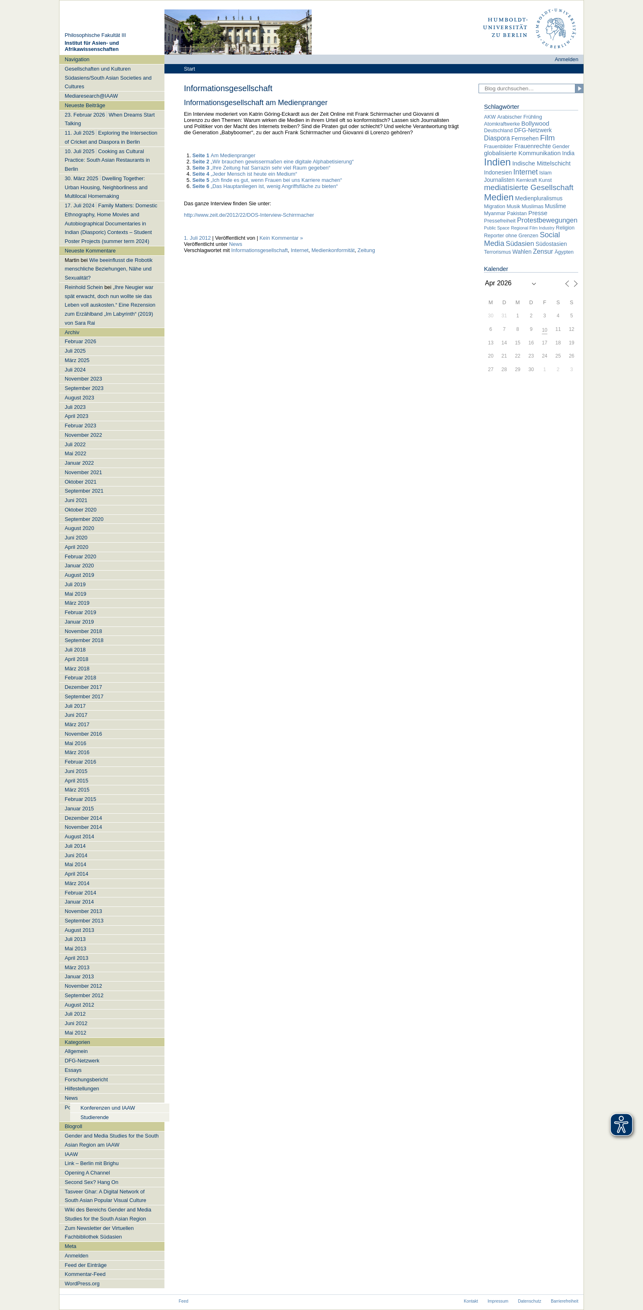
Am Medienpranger (223, 155)
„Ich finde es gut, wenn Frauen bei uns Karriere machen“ (267, 180)
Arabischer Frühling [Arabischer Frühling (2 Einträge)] (519, 117)
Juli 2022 (75, 444)
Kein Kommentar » (281, 238)
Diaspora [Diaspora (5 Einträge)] (497, 138)
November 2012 (83, 986)
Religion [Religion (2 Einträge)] (565, 228)
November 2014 (83, 827)
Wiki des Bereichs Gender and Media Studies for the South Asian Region (108, 1214)
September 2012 (84, 995)
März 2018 (77, 668)
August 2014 (79, 836)
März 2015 (77, 790)
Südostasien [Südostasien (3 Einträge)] (551, 244)
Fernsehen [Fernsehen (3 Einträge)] (524, 138)
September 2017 (84, 696)
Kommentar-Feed (85, 1274)
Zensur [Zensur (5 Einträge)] (543, 251)
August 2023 (79, 398)
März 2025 (77, 360)
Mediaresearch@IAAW (91, 96)
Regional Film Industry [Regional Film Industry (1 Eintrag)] (532, 227)
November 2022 (83, 435)
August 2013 (79, 930)
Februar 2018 (80, 678)
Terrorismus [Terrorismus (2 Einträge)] (497, 252)
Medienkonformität (332, 250)
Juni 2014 (76, 855)
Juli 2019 (75, 584)
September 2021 (84, 491)
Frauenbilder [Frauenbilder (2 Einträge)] (498, 146)
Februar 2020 (80, 556)
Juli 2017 (75, 706)
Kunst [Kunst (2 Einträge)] (545, 180)
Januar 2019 (79, 622)
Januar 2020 (79, 565)
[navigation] (111, 671)
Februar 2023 (80, 425)
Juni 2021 (76, 500)
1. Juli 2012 (197, 238)
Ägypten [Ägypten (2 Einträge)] (563, 252)
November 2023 (83, 379)
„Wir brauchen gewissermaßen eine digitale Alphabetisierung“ (272, 161)
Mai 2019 (76, 594)
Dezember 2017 (83, 687)
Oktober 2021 (81, 482)
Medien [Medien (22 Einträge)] (498, 197)
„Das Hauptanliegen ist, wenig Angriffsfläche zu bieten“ (265, 186)
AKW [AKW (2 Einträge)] (490, 117)
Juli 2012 (75, 1014)
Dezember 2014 (83, 818)
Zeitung (366, 250)
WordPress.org (82, 1283)
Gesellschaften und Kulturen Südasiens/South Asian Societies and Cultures (108, 78)
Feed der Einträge (86, 1265)
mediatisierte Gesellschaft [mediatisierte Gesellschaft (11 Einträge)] (528, 187)
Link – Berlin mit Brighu (92, 1163)
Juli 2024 (75, 370)
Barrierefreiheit (564, 1301)
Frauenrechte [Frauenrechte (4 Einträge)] (533, 145)
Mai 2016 (76, 743)
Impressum (498, 1301)
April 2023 (77, 416)
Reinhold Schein (84, 287)
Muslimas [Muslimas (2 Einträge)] (532, 206)
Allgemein (76, 1051)
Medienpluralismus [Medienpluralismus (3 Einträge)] (539, 198)
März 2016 (77, 752)
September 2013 (84, 921)
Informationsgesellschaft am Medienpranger (256, 103)
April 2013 (77, 958)
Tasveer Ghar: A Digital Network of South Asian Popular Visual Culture (105, 1196)
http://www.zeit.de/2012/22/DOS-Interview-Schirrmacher (249, 215)
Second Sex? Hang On (92, 1182)
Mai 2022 (76, 453)
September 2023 (84, 388)
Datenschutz (529, 1301)
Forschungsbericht (86, 1079)
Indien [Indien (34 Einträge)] (497, 161)
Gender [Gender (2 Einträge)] (561, 146)
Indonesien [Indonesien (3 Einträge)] (498, 172)
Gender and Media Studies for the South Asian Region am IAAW (112, 1140)
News (71, 1098)
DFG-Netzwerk (82, 1061)
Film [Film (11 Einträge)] (547, 137)
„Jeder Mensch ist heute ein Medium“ (244, 174)
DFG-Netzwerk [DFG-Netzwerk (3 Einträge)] (533, 130)
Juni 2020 (76, 538)
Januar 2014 (79, 902)
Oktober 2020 (81, 510)
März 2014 (77, 883)
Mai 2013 (76, 948)
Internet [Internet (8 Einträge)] (525, 172)
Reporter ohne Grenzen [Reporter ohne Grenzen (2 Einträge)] (511, 236)
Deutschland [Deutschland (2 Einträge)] (498, 130)
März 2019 (77, 603)
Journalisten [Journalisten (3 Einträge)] (499, 180)
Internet (299, 250)
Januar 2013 (79, 976)
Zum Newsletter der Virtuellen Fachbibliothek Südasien (99, 1232)
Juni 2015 (76, 771)
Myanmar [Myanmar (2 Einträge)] (494, 213)
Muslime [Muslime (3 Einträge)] (555, 206)
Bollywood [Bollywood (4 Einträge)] (535, 123)
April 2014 (77, 874)
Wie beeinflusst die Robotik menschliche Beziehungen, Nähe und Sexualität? (109, 269)
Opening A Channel (87, 1173)
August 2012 (79, 1005)
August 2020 (79, 528)
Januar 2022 (79, 463)
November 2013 (83, 911)
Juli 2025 (75, 351)
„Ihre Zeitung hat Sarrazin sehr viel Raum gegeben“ (261, 168)
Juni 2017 (76, 715)
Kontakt (471, 1301)
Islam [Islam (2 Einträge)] (545, 173)
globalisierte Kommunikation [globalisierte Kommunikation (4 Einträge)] (522, 152)
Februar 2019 (80, 612)
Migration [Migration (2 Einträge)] (494, 206)
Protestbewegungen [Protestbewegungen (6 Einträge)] (547, 220)
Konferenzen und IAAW (107, 1108)
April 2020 (77, 547)
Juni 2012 (76, 1023)
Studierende (94, 1117)
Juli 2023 (75, 407)
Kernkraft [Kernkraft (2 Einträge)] (526, 180)
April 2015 (77, 781)
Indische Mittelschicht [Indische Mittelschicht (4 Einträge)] (541, 163)
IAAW (71, 1154)
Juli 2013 (75, 939)
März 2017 (77, 724)
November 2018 (83, 631)
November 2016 (83, 734)
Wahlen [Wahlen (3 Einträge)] (522, 251)
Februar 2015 (80, 799)
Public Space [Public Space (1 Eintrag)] (496, 227)
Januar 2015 (79, 808)
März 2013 (77, 967)
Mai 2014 (76, 864)
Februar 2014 (80, 893)
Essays (73, 1070)
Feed (183, 1301)
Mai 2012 (76, 1033)
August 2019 (79, 575)
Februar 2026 (80, 341)
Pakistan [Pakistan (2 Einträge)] (517, 213)
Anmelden (567, 59)
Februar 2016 (80, 762)
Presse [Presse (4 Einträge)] (537, 212)
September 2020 (84, 519)
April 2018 (77, 659)
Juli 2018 (75, 650)
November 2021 (83, 472)
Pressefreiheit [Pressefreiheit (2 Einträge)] (499, 221)
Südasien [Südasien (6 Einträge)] (520, 244)
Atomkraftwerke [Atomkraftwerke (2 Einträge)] (502, 124)
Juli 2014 (75, 846)
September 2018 (84, 640)
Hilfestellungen (82, 1088)
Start (189, 69)
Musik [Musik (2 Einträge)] (513, 206)
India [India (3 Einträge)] (568, 153)
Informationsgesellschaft (259, 250)
